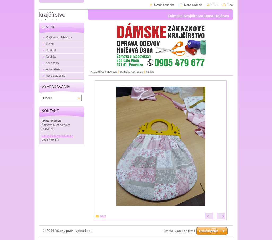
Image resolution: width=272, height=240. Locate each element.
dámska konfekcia (131, 71)
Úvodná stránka (164, 4)
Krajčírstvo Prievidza (104, 71)
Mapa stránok (193, 4)
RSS (214, 4)
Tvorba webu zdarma (179, 231)
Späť (103, 215)
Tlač (230, 4)
